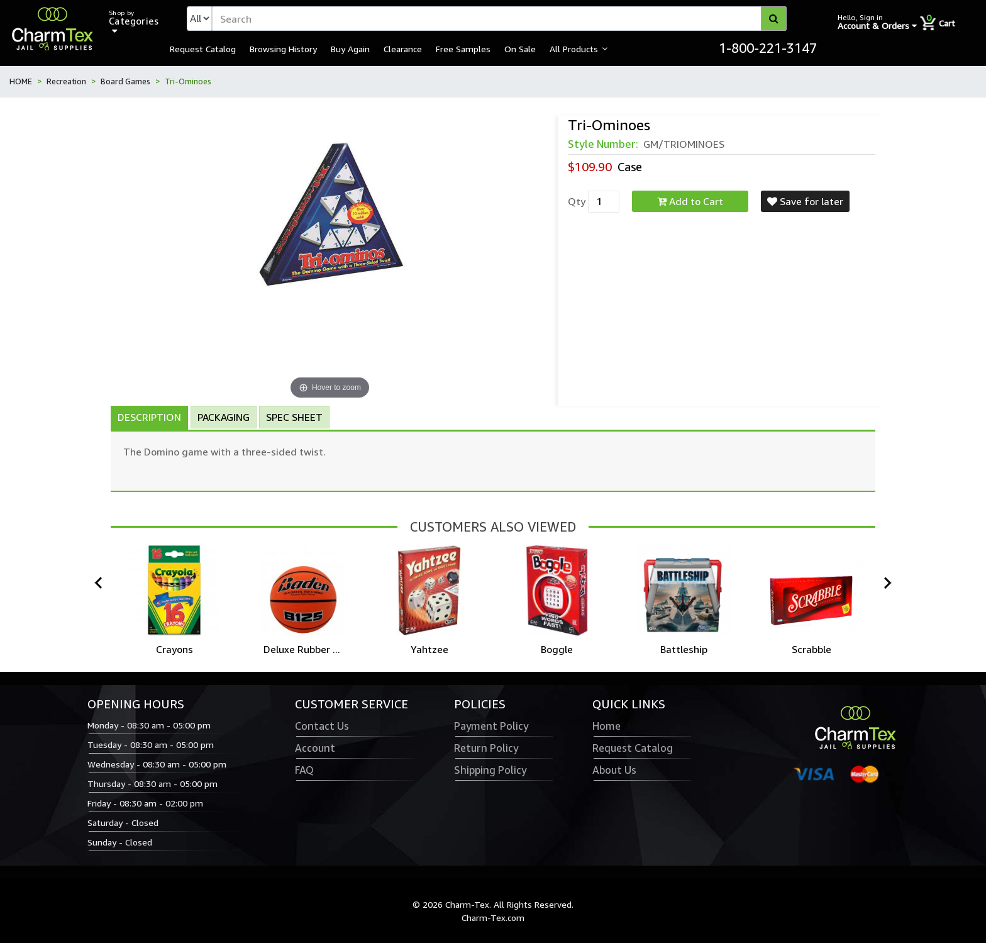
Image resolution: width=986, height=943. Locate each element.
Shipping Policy (490, 770)
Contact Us (322, 726)
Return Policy (486, 748)
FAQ (304, 770)
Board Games (125, 81)
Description (149, 417)
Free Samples (463, 48)
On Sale (520, 48)
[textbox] (499, 18)
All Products (574, 48)
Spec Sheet (294, 417)
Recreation (66, 81)
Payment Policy (491, 726)
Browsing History (283, 48)
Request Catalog (203, 48)
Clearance (403, 48)
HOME (20, 81)
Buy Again (350, 48)
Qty (576, 201)
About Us (614, 770)
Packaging (223, 417)
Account (315, 748)
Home (606, 726)
